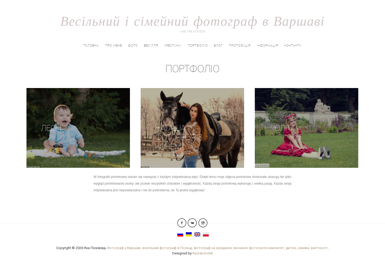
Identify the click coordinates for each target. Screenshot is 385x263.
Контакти (293, 45)
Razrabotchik (202, 253)
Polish (206, 234)
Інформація (267, 45)
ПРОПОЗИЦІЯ (240, 45)
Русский (180, 234)
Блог (218, 45)
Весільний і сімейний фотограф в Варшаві (192, 20)
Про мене (113, 45)
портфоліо (198, 45)
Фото (133, 45)
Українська (189, 234)
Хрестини (172, 45)
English (197, 234)
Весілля (151, 45)
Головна (91, 45)
